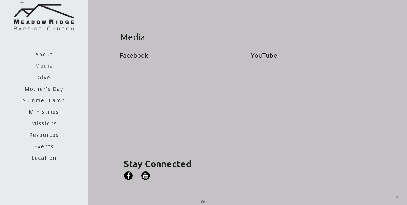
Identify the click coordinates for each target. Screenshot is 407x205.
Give (44, 77)
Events (44, 146)
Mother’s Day (44, 89)
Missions (44, 123)
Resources (44, 135)
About (44, 54)
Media (44, 66)
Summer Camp (44, 100)
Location (44, 158)
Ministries (44, 112)
